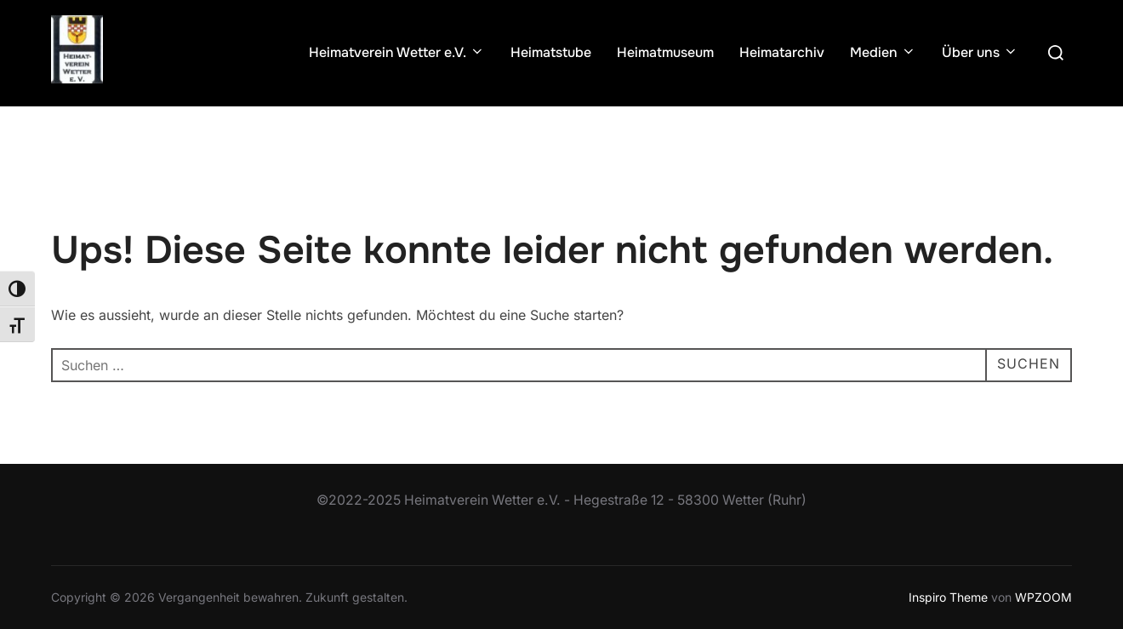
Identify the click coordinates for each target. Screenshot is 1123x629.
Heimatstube (550, 52)
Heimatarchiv (781, 52)
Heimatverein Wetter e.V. (397, 52)
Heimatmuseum (665, 52)
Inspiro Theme (948, 597)
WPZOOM (1043, 597)
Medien (883, 52)
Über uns (980, 52)
